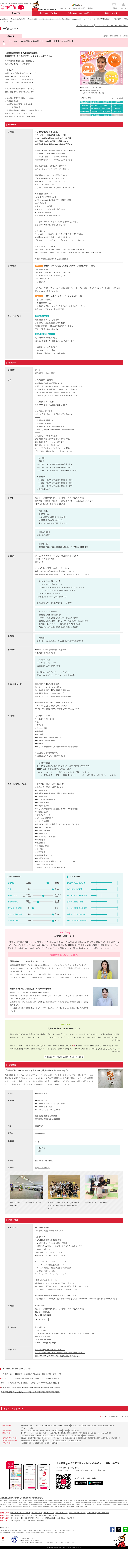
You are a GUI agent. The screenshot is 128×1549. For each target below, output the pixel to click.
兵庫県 (65, 1430)
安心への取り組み (16, 1530)
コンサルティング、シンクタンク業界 (69, 1435)
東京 (12, 1515)
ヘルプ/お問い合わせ (68, 1530)
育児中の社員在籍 (75, 1440)
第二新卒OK (32, 1438)
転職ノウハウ (4, 1520)
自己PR (13, 1520)
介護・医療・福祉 (103, 1513)
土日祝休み (99, 1438)
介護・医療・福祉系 (89, 1425)
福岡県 (59, 1430)
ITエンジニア (91, 1513)
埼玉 (26, 1515)
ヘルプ (61, 8)
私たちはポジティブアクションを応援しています (60, 1542)
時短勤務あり (116, 1438)
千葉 (31, 1515)
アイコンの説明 (117, 98)
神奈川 (17, 1515)
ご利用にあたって (5, 1530)
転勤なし (24, 1438)
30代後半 (55, 1443)
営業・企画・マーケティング (20, 1513)
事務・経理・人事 (62, 1513)
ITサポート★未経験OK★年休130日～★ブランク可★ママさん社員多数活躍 (30, 1383)
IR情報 (55, 1532)
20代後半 (28, 1443)
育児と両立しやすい (44, 1438)
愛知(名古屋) (42, 1515)
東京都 (23, 1430)
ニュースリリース (56, 1530)
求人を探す (16, 13)
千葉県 (48, 1430)
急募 (41, 1440)
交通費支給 (34, 1440)
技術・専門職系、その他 (106, 1425)
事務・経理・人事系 (27, 1425)
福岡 (50, 1515)
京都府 (71, 1430)
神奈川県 (35, 1430)
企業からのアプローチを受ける (80, 13)
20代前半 (48, 1443)
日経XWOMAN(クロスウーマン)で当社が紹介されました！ (57, 1356)
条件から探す (4, 1518)
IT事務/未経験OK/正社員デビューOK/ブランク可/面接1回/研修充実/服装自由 (30, 1392)
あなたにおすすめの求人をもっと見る (114, 1416)
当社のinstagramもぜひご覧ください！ (50, 1350)
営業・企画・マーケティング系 (46, 1425)
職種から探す (4, 1513)
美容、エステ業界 (49, 1435)
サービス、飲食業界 (104, 1433)
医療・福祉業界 (84, 1433)
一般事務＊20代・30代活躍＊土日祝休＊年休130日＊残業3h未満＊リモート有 (31, 1374)
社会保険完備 (25, 1440)
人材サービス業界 (49, 1433)
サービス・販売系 (64, 1425)
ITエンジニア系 (76, 1425)
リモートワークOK (16, 1518)
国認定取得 (70, 1518)
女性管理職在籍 (81, 1438)
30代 (34, 1443)
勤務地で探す (4, 1515)
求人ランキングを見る (48, 13)
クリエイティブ (49, 1513)
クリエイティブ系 (27, 1428)
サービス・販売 (37, 1513)
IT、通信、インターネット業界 (31, 1433)
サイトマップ (69, 8)
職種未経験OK (70, 1438)
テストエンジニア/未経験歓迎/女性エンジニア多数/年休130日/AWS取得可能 (30, 1378)
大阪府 (28, 1430)
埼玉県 (42, 1430)
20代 (22, 1443)
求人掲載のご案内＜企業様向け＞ (84, 8)
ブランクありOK (58, 1438)
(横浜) (22, 1515)
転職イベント (21, 1520)
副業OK (27, 1518)
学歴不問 (91, 1438)
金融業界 (93, 1433)
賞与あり (47, 1440)
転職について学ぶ (112, 13)
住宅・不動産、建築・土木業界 (66, 1433)
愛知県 (54, 1430)
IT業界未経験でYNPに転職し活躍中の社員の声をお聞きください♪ (60, 1353)
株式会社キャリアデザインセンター (19, 1532)
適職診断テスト (42, 1520)
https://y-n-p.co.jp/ (42, 1168)
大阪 (35, 1515)
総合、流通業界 (88, 1435)
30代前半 (40, 1443)
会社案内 (49, 1532)
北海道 (77, 1430)
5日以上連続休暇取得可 (60, 1440)
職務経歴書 (31, 1520)
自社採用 (61, 1532)
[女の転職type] (4, 1532)
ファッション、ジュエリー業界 (31, 1435)
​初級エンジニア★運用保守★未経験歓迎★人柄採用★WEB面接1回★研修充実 (30, 1387)
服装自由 (107, 1438)
